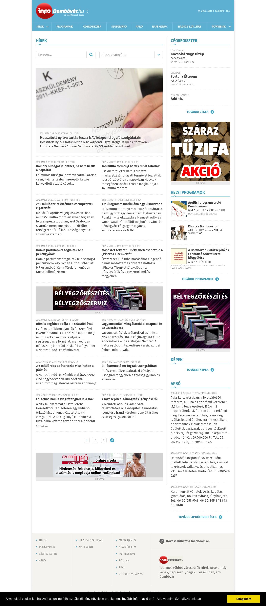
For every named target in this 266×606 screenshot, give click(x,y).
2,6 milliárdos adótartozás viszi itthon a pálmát (65, 368)
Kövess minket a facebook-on (188, 541)
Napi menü (86, 547)
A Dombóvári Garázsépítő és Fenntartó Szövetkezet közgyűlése (208, 254)
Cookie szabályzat (131, 574)
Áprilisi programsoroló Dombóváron (204, 204)
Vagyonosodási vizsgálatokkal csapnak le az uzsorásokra (132, 326)
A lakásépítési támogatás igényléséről (130, 399)
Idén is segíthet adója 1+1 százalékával (64, 324)
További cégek (198, 112)
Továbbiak (219, 27)
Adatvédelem (127, 547)
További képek (198, 370)
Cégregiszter (92, 27)
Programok (64, 27)
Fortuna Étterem (184, 76)
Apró (139, 27)
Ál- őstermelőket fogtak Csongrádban (129, 366)
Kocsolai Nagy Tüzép (187, 54)
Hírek (40, 27)
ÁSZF (122, 567)
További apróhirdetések (197, 517)
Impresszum (127, 554)
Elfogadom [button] (243, 598)
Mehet (90, 54)
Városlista (87, 11)
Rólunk (124, 560)
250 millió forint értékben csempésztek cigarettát (64, 206)
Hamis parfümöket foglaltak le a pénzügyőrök (60, 252)
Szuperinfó (119, 27)
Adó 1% (177, 99)
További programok (197, 279)
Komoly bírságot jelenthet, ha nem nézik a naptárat (65, 168)
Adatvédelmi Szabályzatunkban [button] (179, 598)
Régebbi (112, 440)
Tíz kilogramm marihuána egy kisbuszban (132, 204)
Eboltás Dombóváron (203, 226)
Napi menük (160, 27)
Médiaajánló (127, 540)
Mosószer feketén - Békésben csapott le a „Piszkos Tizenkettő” (132, 252)
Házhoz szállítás (189, 27)
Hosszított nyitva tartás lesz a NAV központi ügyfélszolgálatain (90, 138)
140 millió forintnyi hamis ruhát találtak (131, 166)
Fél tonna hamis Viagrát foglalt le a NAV (64, 399)
